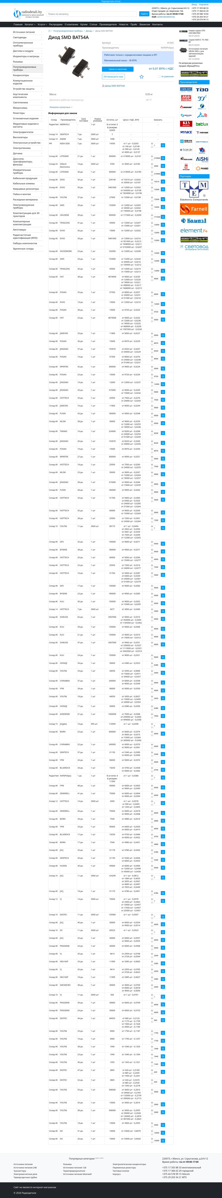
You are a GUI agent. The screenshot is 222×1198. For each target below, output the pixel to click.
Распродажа (55, 24)
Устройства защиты (23, 88)
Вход (194, 4)
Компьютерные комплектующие (22, 223)
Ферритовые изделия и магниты (26, 125)
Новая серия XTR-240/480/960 (197, 31)
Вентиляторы (20, 137)
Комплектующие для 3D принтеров (26, 215)
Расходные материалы (25, 199)
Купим (83, 24)
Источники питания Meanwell (77, 1174)
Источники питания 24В (25, 1167)
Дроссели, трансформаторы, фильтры (23, 161)
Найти (144, 13)
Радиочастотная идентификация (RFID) (25, 236)
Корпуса (116, 1174)
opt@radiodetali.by (166, 16)
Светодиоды (19, 37)
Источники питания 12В (74, 1167)
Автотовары (19, 229)
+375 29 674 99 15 (200, 19)
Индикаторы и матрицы (26, 56)
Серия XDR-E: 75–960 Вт (198, 41)
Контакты (157, 24)
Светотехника (20, 102)
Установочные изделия (26, 118)
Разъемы (18, 61)
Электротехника (22, 148)
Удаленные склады (23, 248)
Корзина (203, 4)
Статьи (93, 24)
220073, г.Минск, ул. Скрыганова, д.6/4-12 (185, 1158)
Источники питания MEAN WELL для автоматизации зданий (198, 52)
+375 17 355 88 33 (172, 1167)
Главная (18, 24)
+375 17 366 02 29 (172, 1170)
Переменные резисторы (124, 1167)
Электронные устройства (26, 142)
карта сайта (99, 1158)
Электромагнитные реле (25, 1174)
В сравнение (168, 76)
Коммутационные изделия (23, 82)
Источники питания (24, 32)
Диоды (89, 30)
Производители (108, 24)
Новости (123, 24)
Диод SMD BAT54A (113, 85)
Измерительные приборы (22, 171)
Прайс (134, 24)
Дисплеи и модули (23, 50)
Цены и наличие (118, 69)
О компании (71, 24)
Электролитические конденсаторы (129, 1164)
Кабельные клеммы (24, 183)
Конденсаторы (21, 75)
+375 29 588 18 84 (200, 14)
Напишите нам (113, 76)
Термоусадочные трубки (25, 1177)
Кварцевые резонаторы (26, 188)
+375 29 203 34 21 (200, 16)
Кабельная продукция (25, 178)
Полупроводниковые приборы (24, 68)
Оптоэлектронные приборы (23, 44)
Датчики (17, 153)
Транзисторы (20, 1170)
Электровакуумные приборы (23, 206)
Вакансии (145, 24)
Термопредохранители (74, 1170)
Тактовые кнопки (121, 1170)
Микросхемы (20, 107)
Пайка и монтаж (22, 194)
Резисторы (19, 113)
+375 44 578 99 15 (172, 1174)
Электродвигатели (23, 132)
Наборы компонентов (25, 243)
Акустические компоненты (20, 96)
